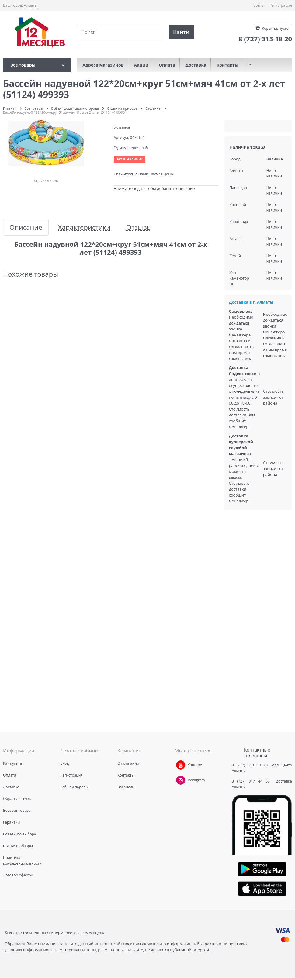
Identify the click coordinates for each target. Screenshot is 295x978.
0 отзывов (122, 127)
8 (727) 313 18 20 (250, 765)
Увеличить (49, 180)
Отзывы (139, 227)
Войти (258, 5)
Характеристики (84, 227)
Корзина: (275, 28)
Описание (25, 227)
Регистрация (280, 5)
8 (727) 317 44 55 (252, 781)
